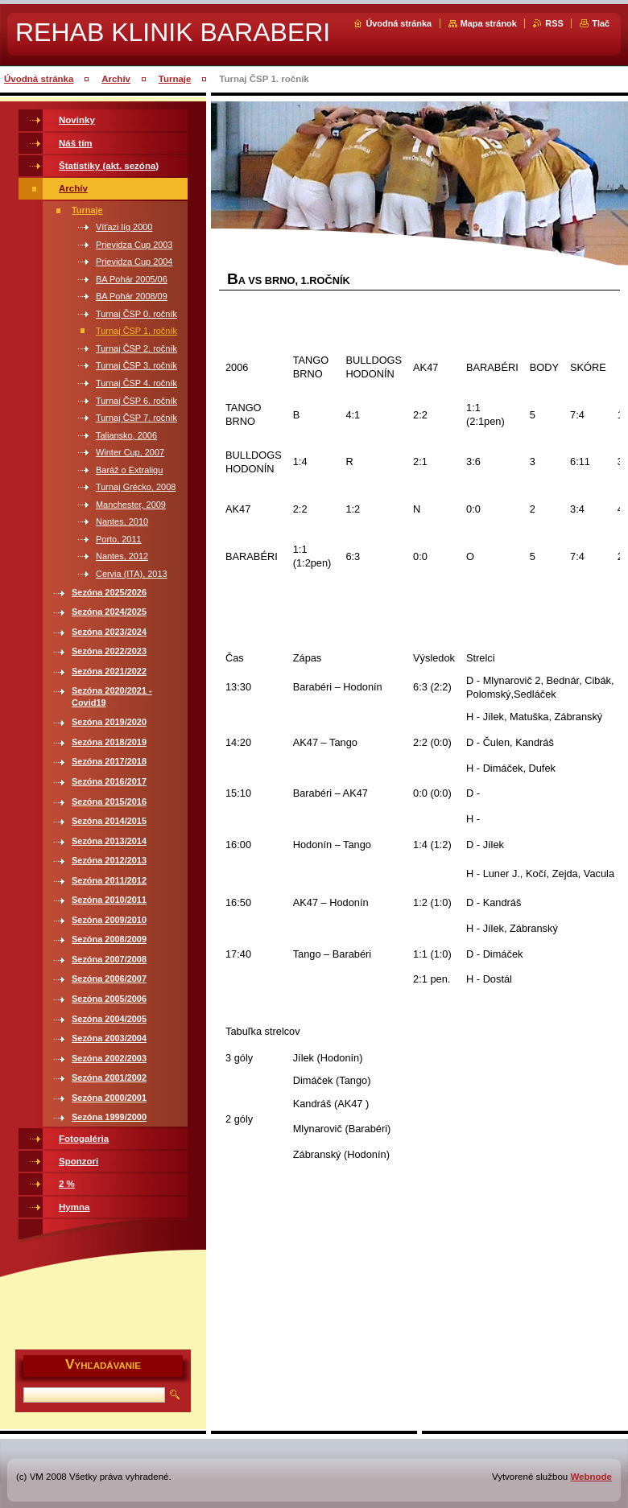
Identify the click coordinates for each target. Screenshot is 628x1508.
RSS (554, 23)
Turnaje (175, 79)
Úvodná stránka (399, 23)
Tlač (600, 23)
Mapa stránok (489, 23)
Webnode (591, 1476)
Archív (115, 79)
